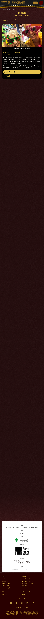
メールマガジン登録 (23, 607)
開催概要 (24, 576)
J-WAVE (22, 533)
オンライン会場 (6, 588)
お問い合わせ (5, 592)
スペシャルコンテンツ (27, 583)
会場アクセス (25, 585)
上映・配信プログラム (27, 581)
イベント (4, 579)
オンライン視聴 (10, 72)
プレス (23, 594)
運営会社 (4, 594)
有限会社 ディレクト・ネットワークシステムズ (22, 569)
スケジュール (5, 581)
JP (34, 2)
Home (3, 576)
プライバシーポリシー (27, 592)
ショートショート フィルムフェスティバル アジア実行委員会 (22, 527)
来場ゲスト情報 (6, 583)
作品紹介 (8, 76)
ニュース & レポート (27, 579)
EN (36, 2)
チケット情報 (5, 585)
